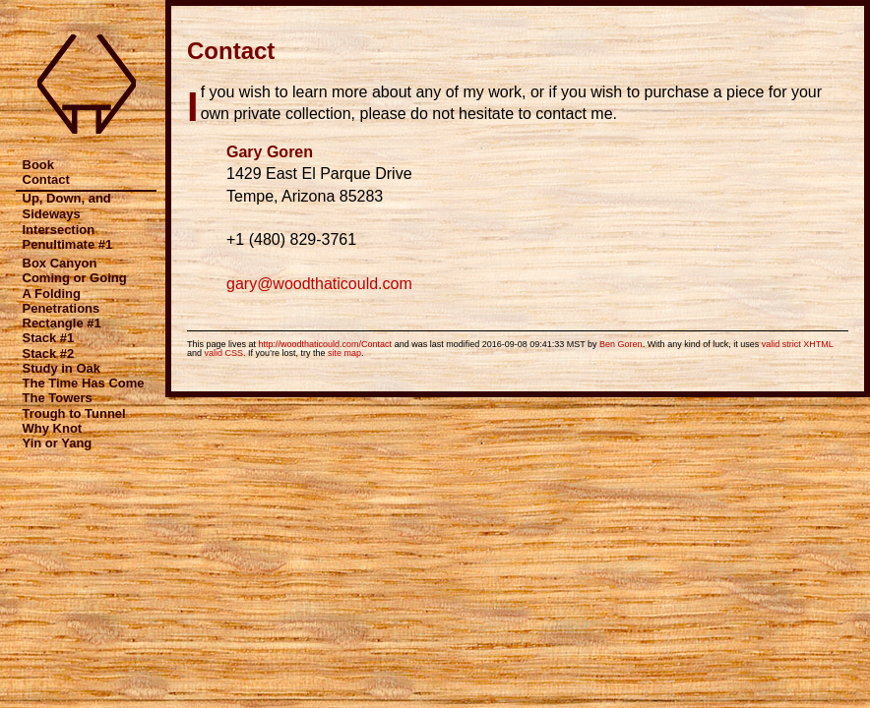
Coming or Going (75, 277)
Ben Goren (621, 344)
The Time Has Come (84, 383)
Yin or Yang (58, 443)
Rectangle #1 (62, 323)
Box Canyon (60, 263)
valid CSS (224, 353)
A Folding (52, 293)
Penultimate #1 (68, 244)
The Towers (58, 397)
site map (344, 353)
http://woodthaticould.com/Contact (326, 344)
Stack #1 (49, 337)
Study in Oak (61, 368)
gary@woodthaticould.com (319, 283)
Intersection (59, 229)
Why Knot (53, 428)
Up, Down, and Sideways (67, 206)
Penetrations (61, 308)
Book (39, 164)
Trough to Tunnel (74, 413)
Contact (46, 179)
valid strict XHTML (798, 344)
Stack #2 (49, 353)
